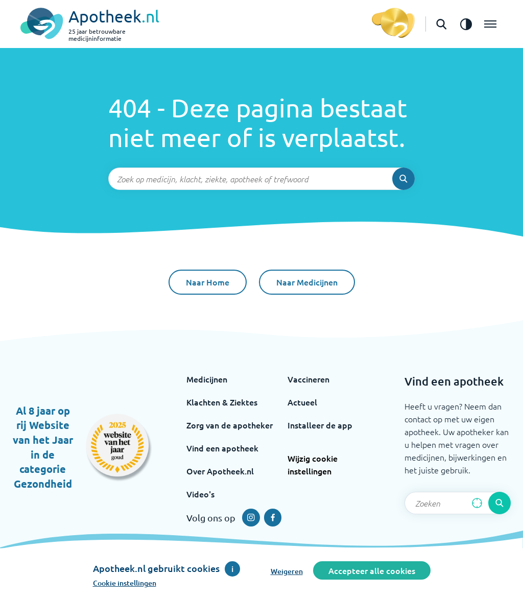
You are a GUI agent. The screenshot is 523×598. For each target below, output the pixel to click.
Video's (200, 493)
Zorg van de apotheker (229, 424)
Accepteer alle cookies (371, 570)
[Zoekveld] (261, 179)
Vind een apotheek (222, 447)
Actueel (302, 402)
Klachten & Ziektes (221, 402)
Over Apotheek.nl (220, 470)
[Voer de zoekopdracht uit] (403, 179)
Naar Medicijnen (307, 282)
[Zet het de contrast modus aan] (466, 24)
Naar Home (207, 282)
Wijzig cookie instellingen (313, 464)
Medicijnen (206, 379)
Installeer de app (320, 424)
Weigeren (287, 571)
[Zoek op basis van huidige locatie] (477, 503)
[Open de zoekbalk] (441, 24)
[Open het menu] (490, 24)
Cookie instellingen (124, 583)
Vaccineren (308, 379)
